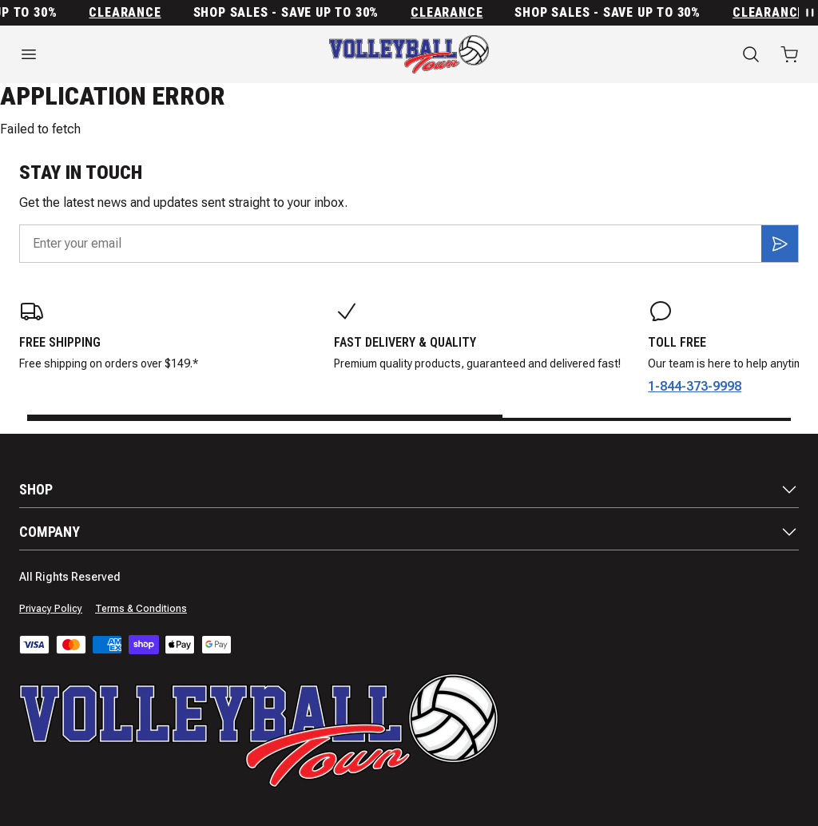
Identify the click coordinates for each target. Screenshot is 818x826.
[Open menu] (136, 54)
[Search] (750, 54)
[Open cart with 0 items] (789, 54)
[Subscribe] (779, 243)
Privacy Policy (50, 608)
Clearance (129, 12)
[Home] (409, 54)
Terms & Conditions (141, 608)
